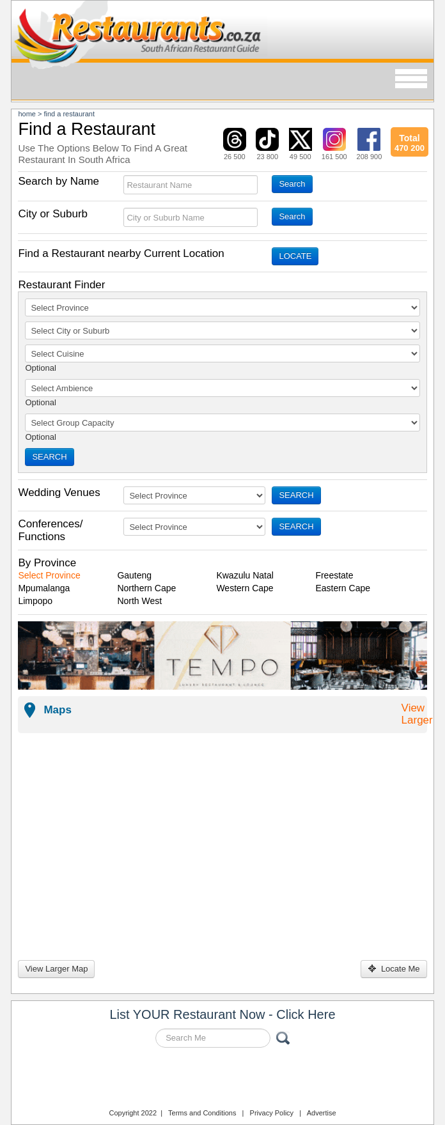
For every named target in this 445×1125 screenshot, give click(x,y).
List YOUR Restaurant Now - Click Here (222, 1014)
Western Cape (244, 588)
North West (139, 601)
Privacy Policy (271, 1113)
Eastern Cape (342, 588)
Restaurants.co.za (222, 1079)
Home (27, 114)
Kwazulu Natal (245, 575)
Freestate (334, 575)
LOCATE (295, 256)
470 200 (409, 141)
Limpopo (35, 601)
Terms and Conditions (202, 1113)
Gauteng (134, 575)
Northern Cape (146, 588)
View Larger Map (56, 969)
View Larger (417, 714)
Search (292, 184)
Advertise (321, 1113)
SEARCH (49, 457)
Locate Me (394, 969)
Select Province (49, 575)
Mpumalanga (44, 588)
